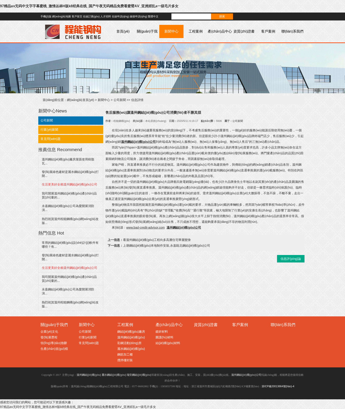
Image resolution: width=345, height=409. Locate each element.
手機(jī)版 (45, 16)
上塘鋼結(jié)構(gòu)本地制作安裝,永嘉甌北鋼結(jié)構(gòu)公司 (166, 245)
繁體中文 (153, 16)
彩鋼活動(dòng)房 (129, 343)
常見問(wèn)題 (50, 139)
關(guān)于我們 (147, 37)
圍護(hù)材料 (164, 337)
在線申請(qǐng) (120, 16)
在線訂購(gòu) (91, 16)
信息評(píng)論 (291, 258)
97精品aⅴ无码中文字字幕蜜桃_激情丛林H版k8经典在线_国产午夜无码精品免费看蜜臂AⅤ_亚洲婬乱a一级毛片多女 (89, 6)
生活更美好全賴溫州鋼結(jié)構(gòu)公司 (69, 184)
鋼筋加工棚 (125, 354)
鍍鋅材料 (162, 331)
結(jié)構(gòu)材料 (168, 343)
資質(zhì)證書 (244, 31)
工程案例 (196, 31)
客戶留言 (77, 16)
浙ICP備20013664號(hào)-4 (278, 386)
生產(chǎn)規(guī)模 (54, 348)
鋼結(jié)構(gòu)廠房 (131, 331)
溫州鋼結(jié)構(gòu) (131, 337)
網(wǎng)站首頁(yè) (80, 100)
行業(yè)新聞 (49, 129)
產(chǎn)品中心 (220, 31)
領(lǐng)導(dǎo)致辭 (53, 343)
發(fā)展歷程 (48, 337)
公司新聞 (120, 100)
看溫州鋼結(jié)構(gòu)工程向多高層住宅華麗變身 (157, 240)
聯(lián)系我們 (292, 31)
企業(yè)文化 (49, 331)
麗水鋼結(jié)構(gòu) (131, 348)
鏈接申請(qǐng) (138, 16)
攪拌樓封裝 (125, 360)
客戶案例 (268, 31)
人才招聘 (105, 16)
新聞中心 (171, 31)
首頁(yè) (123, 31)
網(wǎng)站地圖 (61, 16)
